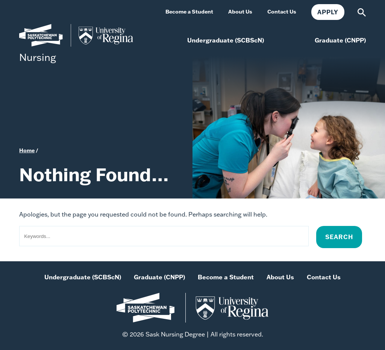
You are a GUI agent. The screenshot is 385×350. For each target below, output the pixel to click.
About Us (280, 277)
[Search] (362, 11)
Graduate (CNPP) (159, 277)
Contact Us (324, 277)
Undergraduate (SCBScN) (82, 277)
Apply (327, 12)
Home (27, 150)
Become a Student (226, 277)
